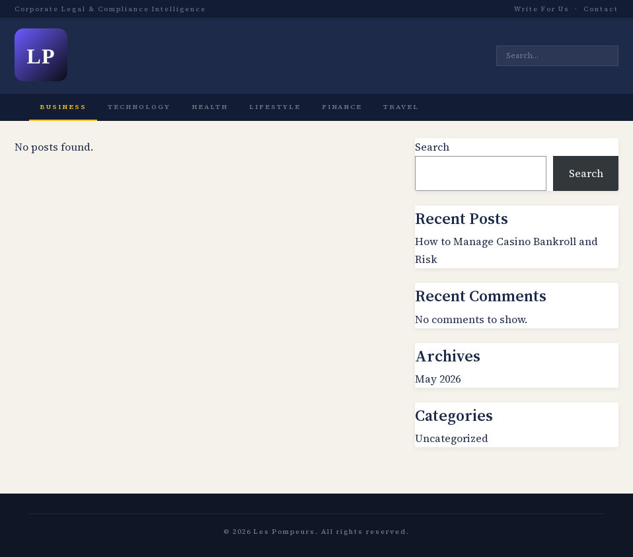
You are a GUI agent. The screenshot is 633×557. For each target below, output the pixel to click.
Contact (600, 9)
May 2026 (438, 378)
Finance (342, 106)
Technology (139, 106)
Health (210, 106)
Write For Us (542, 9)
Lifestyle (275, 106)
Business (63, 106)
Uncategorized (451, 438)
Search (432, 146)
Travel (401, 106)
